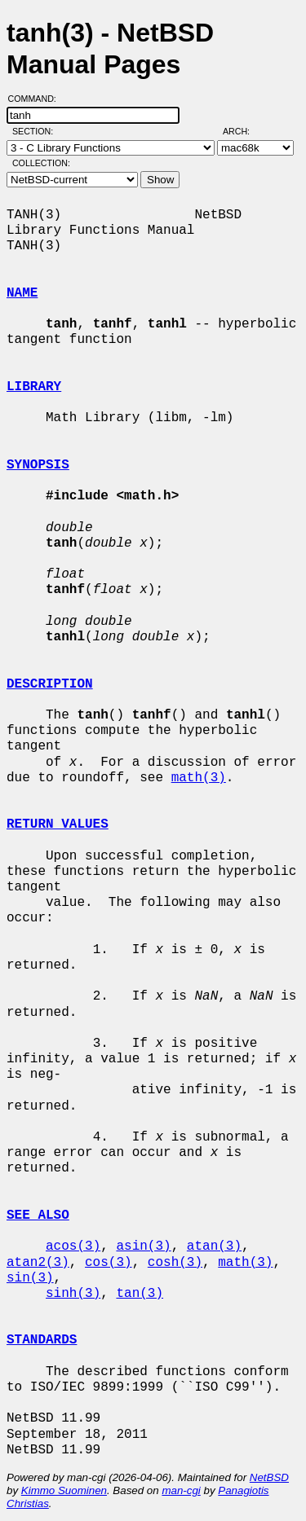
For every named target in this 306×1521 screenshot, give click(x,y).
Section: (36, 131)
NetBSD (269, 1477)
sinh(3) (73, 1294)
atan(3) (214, 1246)
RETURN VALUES (58, 824)
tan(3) (139, 1294)
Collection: (41, 163)
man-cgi (181, 1490)
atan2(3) (38, 1263)
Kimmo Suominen (64, 1490)
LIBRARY (34, 387)
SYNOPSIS (38, 465)
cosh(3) (175, 1263)
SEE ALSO (38, 1215)
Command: (37, 98)
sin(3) (30, 1278)
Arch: (243, 131)
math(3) (198, 778)
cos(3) (108, 1263)
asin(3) (143, 1246)
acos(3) (73, 1246)
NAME (22, 293)
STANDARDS (42, 1340)
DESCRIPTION (50, 684)
